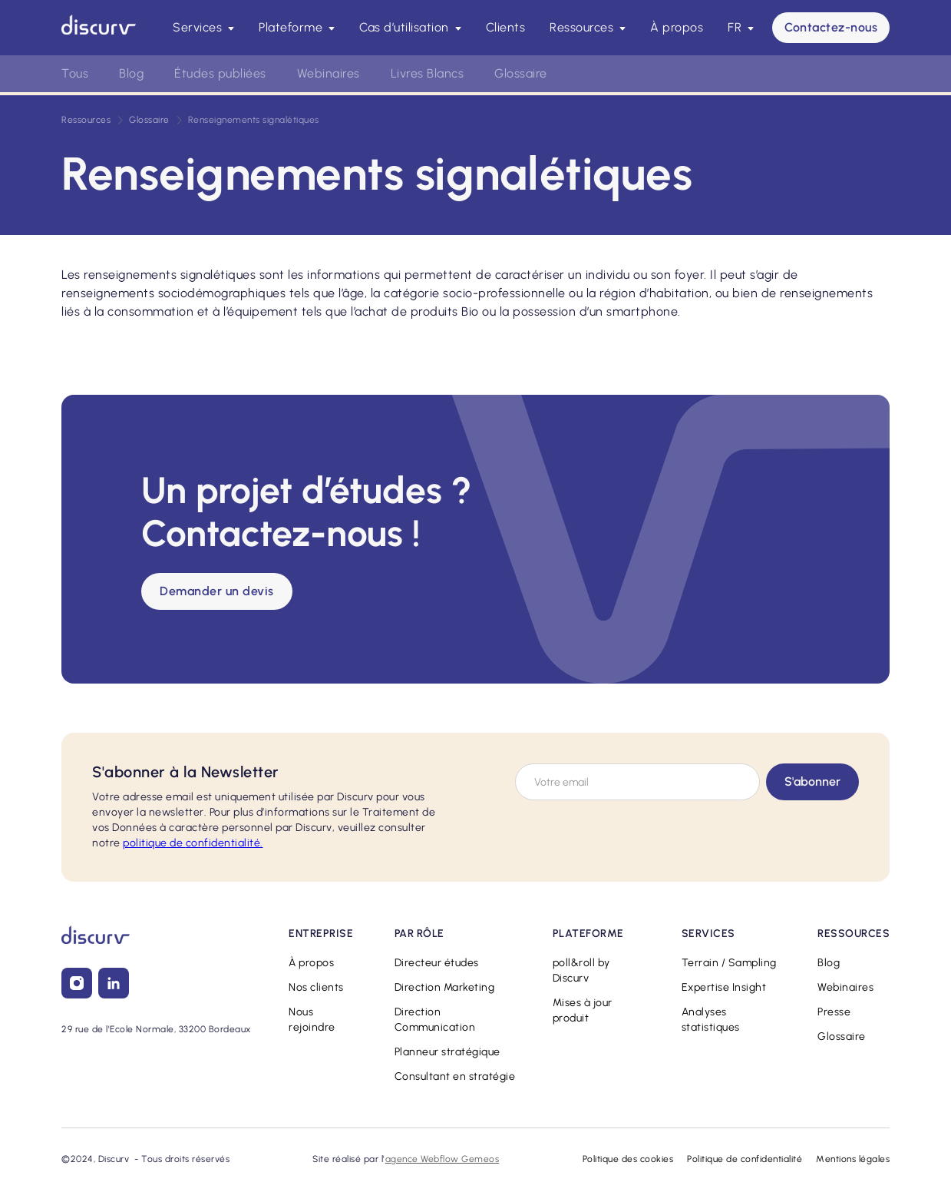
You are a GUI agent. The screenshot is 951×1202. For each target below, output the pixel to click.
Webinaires (328, 73)
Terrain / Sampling (729, 962)
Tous (74, 73)
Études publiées (220, 73)
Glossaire (520, 73)
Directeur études (437, 962)
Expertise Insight (724, 987)
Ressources (86, 119)
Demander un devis (217, 591)
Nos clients (316, 987)
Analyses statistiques (711, 1019)
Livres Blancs (427, 73)
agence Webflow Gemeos (442, 1159)
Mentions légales (853, 1159)
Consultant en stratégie (455, 1076)
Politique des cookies (628, 1159)
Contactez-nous (830, 27)
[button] (203, 27)
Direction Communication (435, 1019)
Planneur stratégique (447, 1051)
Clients (506, 27)
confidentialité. (193, 842)
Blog (131, 73)
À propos (676, 27)
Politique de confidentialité (744, 1159)
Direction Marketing (445, 987)
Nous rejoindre (312, 1019)
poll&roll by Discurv (581, 970)
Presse (833, 1011)
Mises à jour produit (583, 1010)
